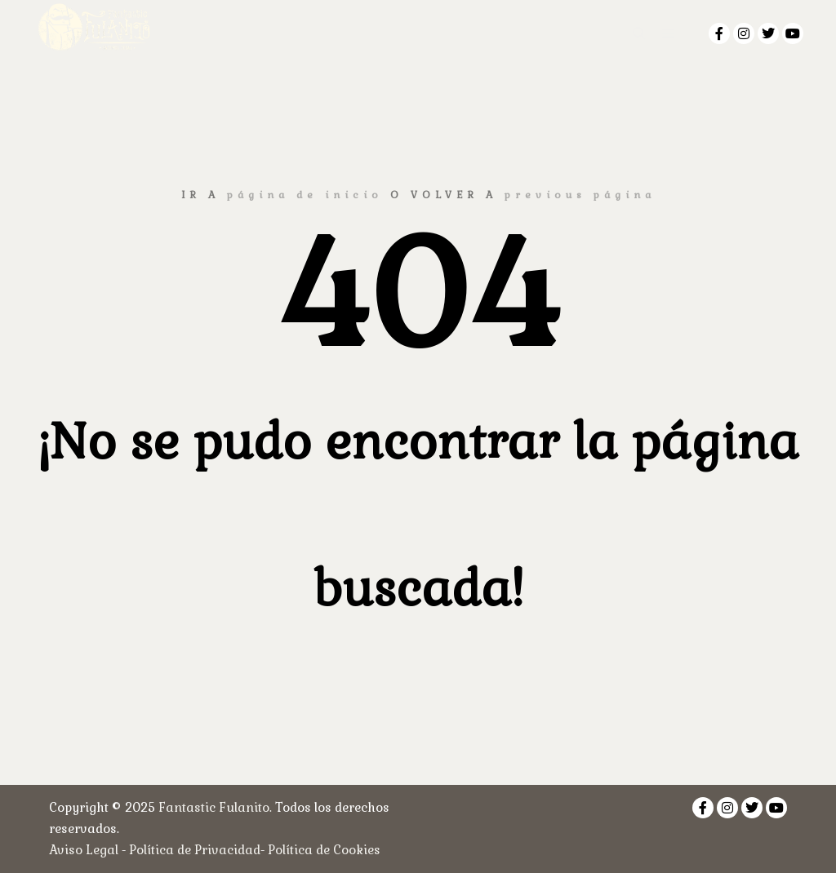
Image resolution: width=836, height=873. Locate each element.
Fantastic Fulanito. (216, 807)
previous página (580, 195)
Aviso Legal (83, 849)
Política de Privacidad (194, 849)
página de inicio (305, 195)
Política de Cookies (324, 849)
